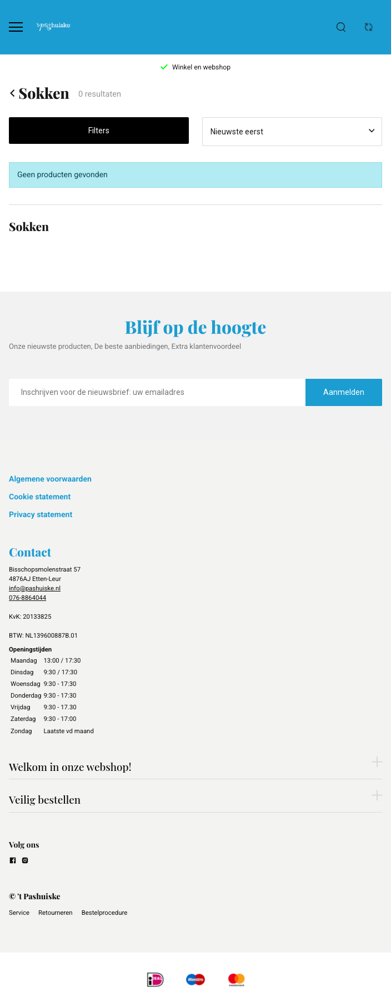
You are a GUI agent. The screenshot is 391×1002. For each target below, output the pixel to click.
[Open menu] (16, 27)
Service (19, 912)
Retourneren (55, 912)
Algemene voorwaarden (50, 479)
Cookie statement (40, 497)
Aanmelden (343, 392)
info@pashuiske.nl (35, 588)
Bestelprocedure (105, 912)
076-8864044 (27, 598)
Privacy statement (40, 514)
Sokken (39, 93)
